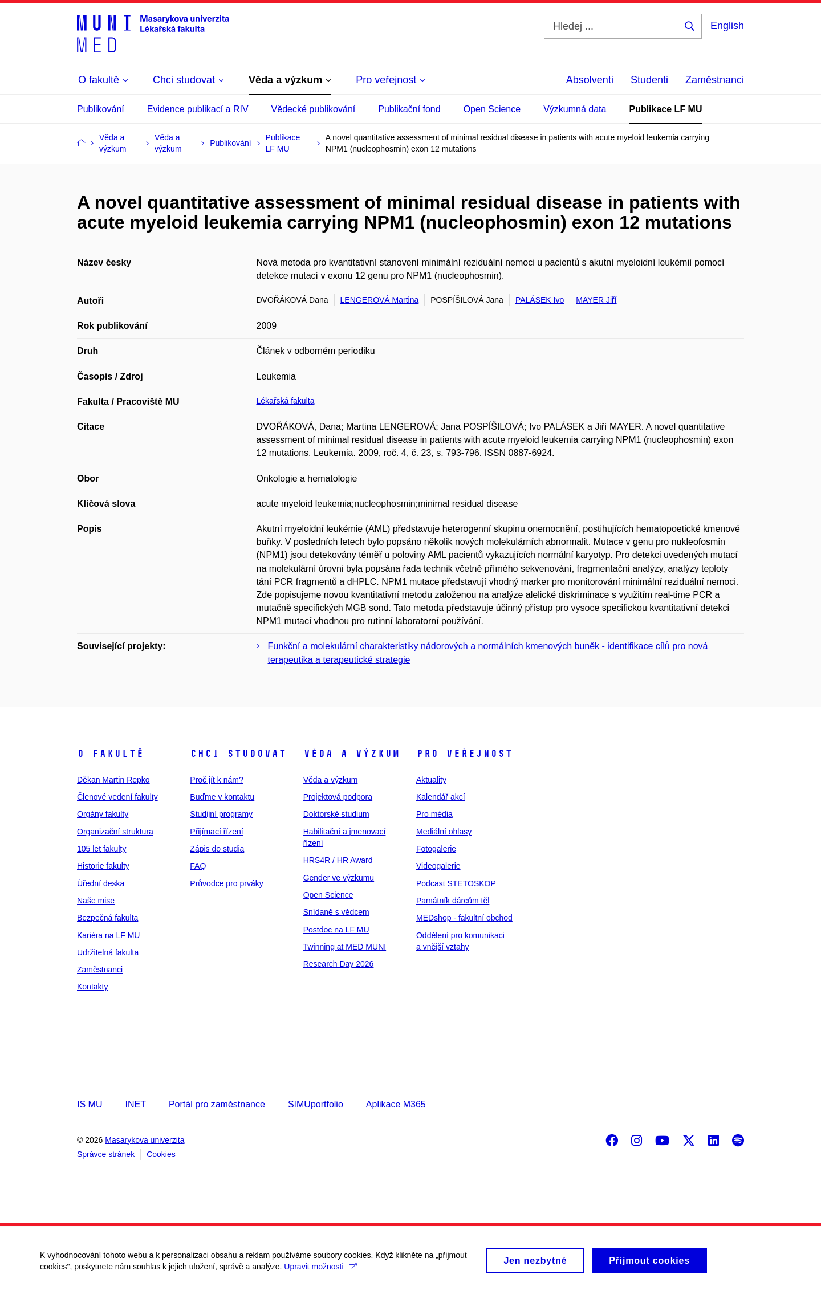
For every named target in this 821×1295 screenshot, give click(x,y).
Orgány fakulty (102, 813)
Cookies (161, 1154)
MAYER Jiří (596, 299)
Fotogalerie (436, 848)
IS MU (89, 1104)
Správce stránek (106, 1154)
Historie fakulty (103, 865)
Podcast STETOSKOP (456, 883)
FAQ (198, 865)
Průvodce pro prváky (226, 883)
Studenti (649, 79)
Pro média (434, 813)
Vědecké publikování (313, 109)
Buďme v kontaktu (222, 796)
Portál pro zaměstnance (217, 1104)
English (727, 25)
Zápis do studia (217, 848)
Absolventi (589, 79)
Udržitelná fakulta (108, 952)
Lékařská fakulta (286, 400)
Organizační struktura (115, 831)
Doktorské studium (336, 813)
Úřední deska (100, 883)
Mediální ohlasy (444, 831)
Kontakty (92, 986)
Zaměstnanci (714, 79)
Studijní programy (221, 813)
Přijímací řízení (216, 831)
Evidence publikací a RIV (198, 109)
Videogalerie (438, 865)
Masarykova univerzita (144, 1140)
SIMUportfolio (315, 1104)
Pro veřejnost (464, 753)
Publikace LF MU (665, 109)
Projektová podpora (337, 796)
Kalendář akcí (440, 796)
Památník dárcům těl (452, 900)
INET (135, 1104)
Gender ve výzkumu (339, 877)
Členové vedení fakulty (117, 796)
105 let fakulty (101, 848)
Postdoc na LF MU (336, 929)
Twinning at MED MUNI (344, 946)
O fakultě (110, 753)
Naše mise (96, 900)
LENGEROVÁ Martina (379, 299)
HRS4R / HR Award (338, 860)
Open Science (492, 109)
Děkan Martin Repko (113, 779)
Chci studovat (238, 753)
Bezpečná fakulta (107, 917)
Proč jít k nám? (216, 779)
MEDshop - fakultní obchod (464, 917)
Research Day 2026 (338, 963)
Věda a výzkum (351, 753)
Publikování (100, 109)
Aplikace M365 (396, 1104)
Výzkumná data (574, 109)
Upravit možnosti (320, 1270)
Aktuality (431, 779)
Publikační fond (409, 109)
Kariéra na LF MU (108, 935)
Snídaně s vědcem (336, 912)
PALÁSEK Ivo (539, 299)
